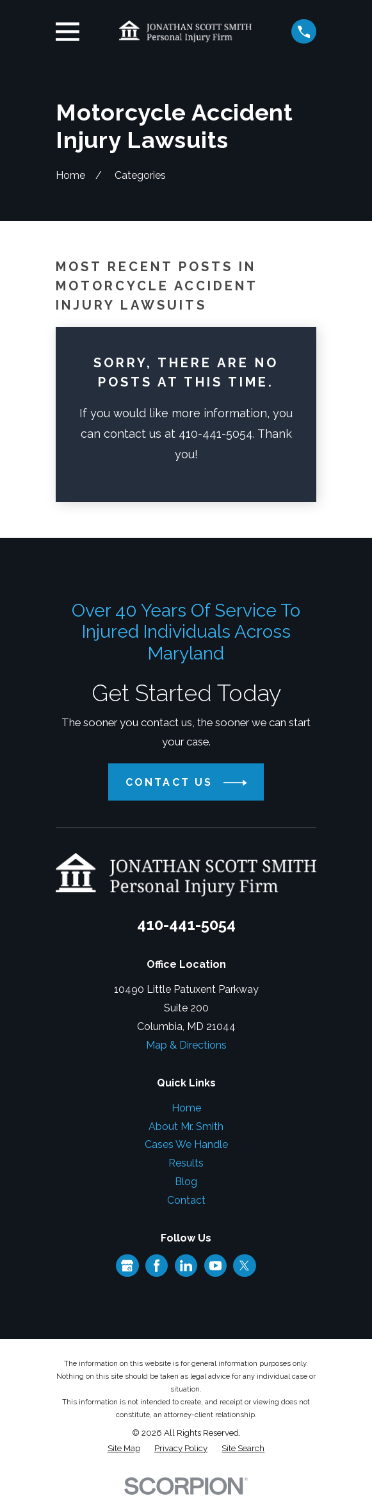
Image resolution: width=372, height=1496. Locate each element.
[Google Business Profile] (127, 1265)
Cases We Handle (186, 1144)
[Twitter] (244, 1265)
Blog (186, 1182)
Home (186, 1108)
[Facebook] (156, 1265)
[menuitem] (124, 1448)
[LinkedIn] (186, 1265)
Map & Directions (186, 1045)
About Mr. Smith (186, 1126)
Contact (186, 1200)
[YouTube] (215, 1265)
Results (186, 1163)
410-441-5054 (186, 924)
